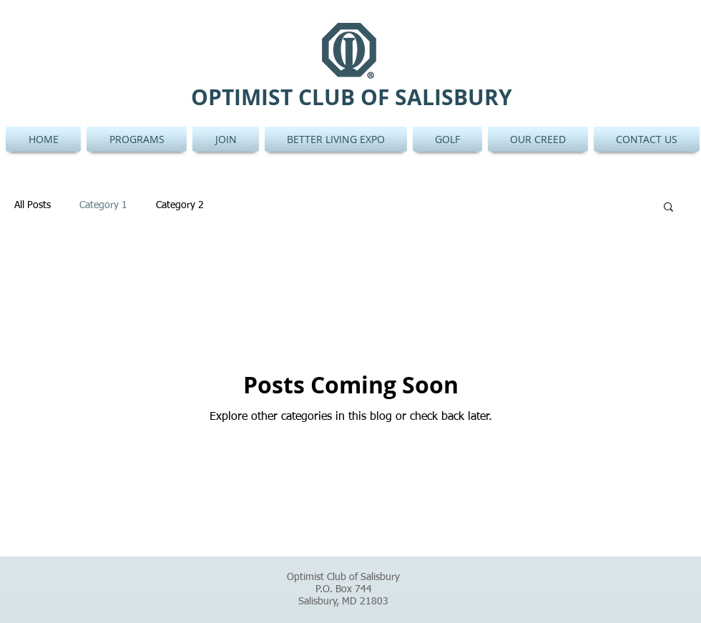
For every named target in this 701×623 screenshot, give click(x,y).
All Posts (32, 205)
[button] (668, 207)
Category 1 (103, 205)
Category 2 (180, 205)
